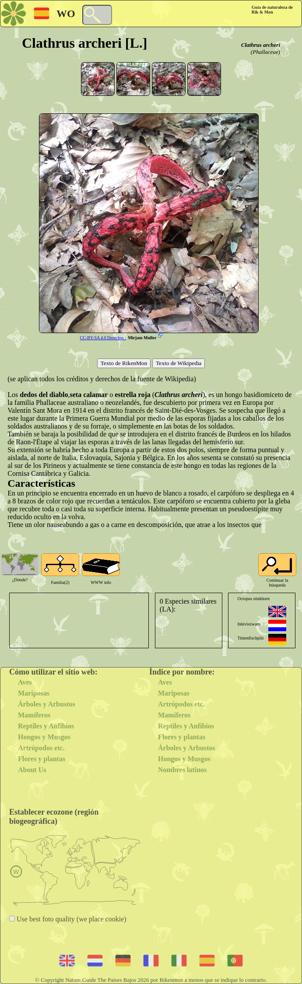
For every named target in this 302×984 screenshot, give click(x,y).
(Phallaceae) (265, 52)
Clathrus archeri (260, 45)
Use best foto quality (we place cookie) (70, 919)
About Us (32, 769)
